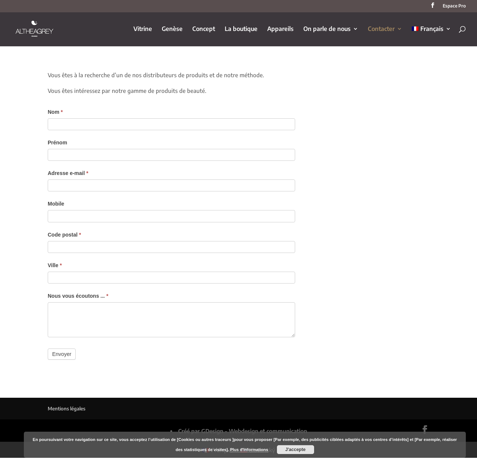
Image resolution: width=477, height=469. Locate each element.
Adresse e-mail (68, 173)
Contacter (381, 29)
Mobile (56, 204)
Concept (203, 29)
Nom (55, 112)
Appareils (280, 29)
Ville (55, 265)
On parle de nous (327, 29)
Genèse (172, 29)
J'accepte (295, 449)
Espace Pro (454, 6)
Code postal (64, 235)
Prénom (57, 143)
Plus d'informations (249, 449)
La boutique (241, 29)
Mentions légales (66, 409)
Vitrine (142, 29)
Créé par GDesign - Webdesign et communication (242, 431)
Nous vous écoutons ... (78, 296)
